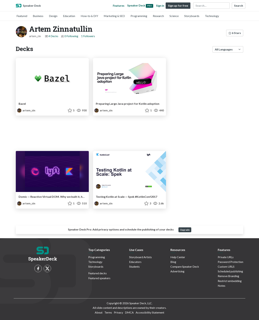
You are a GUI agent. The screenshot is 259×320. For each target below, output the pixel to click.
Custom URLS (226, 266)
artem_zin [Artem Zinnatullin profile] (26, 110)
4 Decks (53, 36)
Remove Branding (228, 276)
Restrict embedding (230, 281)
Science (174, 16)
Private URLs (226, 257)
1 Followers (88, 36)
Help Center (177, 257)
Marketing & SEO (114, 16)
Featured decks (97, 273)
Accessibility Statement (150, 312)
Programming (139, 16)
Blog (173, 261)
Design (53, 16)
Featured (21, 16)
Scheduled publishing (230, 271)
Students (134, 266)
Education (69, 16)
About (98, 312)
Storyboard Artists (140, 257)
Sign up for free (178, 5)
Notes (221, 285)
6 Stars (234, 33)
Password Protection (230, 261)
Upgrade (185, 229)
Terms (108, 312)
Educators (135, 261)
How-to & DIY (89, 16)
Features (118, 5)
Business (38, 16)
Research (158, 16)
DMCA (129, 312)
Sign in (160, 5)
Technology (212, 16)
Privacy (118, 312)
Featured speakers (99, 278)
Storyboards (191, 16)
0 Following (71, 36)
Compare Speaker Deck (184, 266)
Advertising (177, 271)
